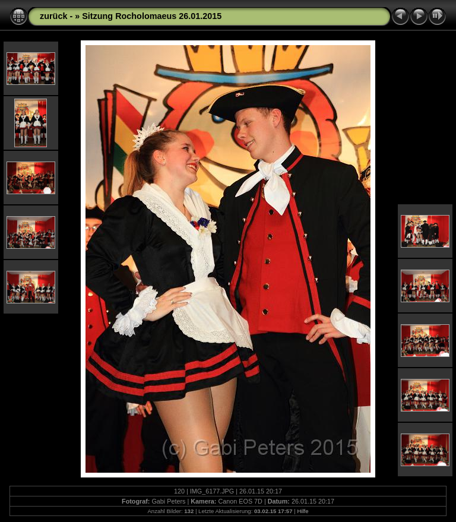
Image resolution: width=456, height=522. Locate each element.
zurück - (57, 16)
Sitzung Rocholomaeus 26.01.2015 (151, 16)
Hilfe (302, 511)
